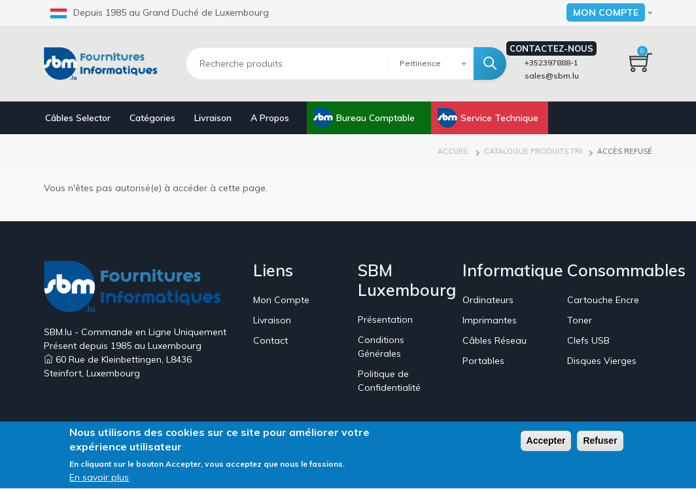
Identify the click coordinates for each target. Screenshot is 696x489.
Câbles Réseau (494, 340)
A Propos (270, 118)
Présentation (385, 319)
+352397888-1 (551, 62)
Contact (270, 340)
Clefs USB (588, 340)
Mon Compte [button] (605, 12)
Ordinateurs (487, 300)
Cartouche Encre (603, 300)
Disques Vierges (601, 361)
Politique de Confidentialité (389, 380)
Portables (483, 361)
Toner (579, 320)
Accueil (453, 151)
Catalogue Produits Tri (533, 151)
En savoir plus (99, 480)
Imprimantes (489, 320)
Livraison (213, 118)
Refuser (600, 443)
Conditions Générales (381, 346)
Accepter (546, 443)
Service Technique (499, 118)
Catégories (152, 118)
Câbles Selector (78, 118)
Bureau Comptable (375, 118)
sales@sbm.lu (552, 76)
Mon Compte (281, 300)
